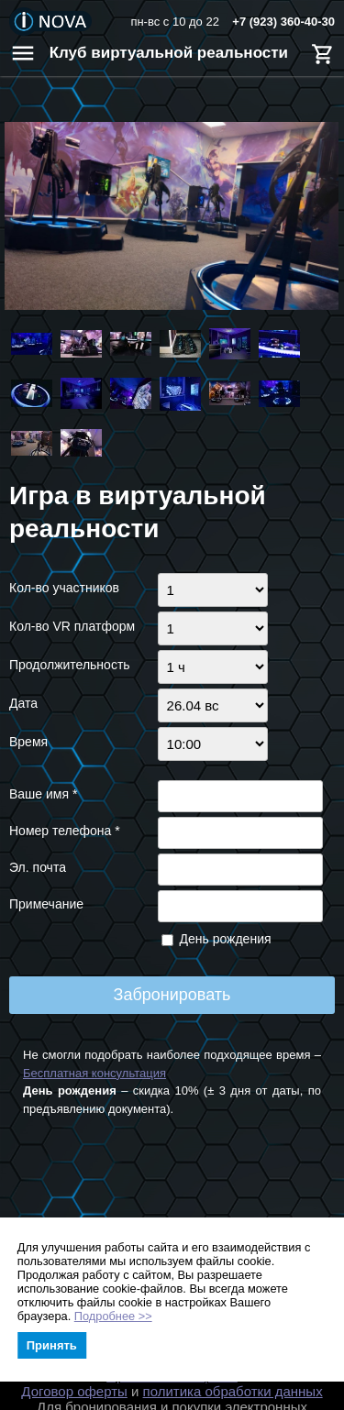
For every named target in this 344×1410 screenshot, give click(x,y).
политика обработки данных (233, 1391)
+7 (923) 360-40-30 (283, 21)
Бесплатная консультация (94, 1073)
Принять (52, 1345)
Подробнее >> (113, 1316)
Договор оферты (74, 1391)
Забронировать (172, 995)
